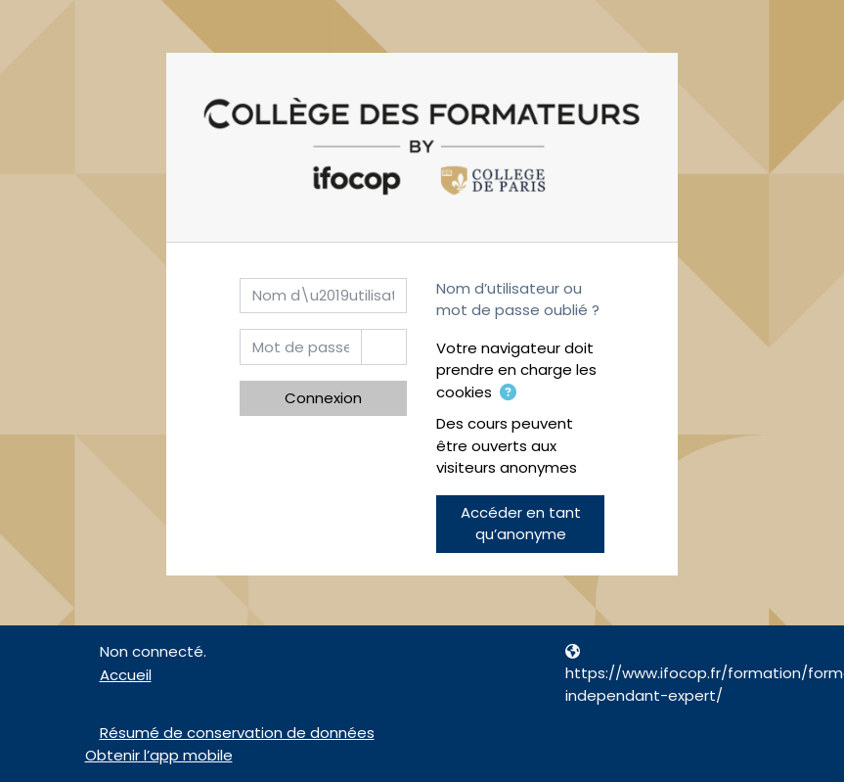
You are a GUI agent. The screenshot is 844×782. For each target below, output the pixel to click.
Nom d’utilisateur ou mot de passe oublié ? (518, 299)
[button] (507, 394)
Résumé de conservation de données (237, 732)
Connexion (323, 398)
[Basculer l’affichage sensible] (384, 347)
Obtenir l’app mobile (159, 755)
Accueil (126, 675)
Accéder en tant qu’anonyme (521, 523)
